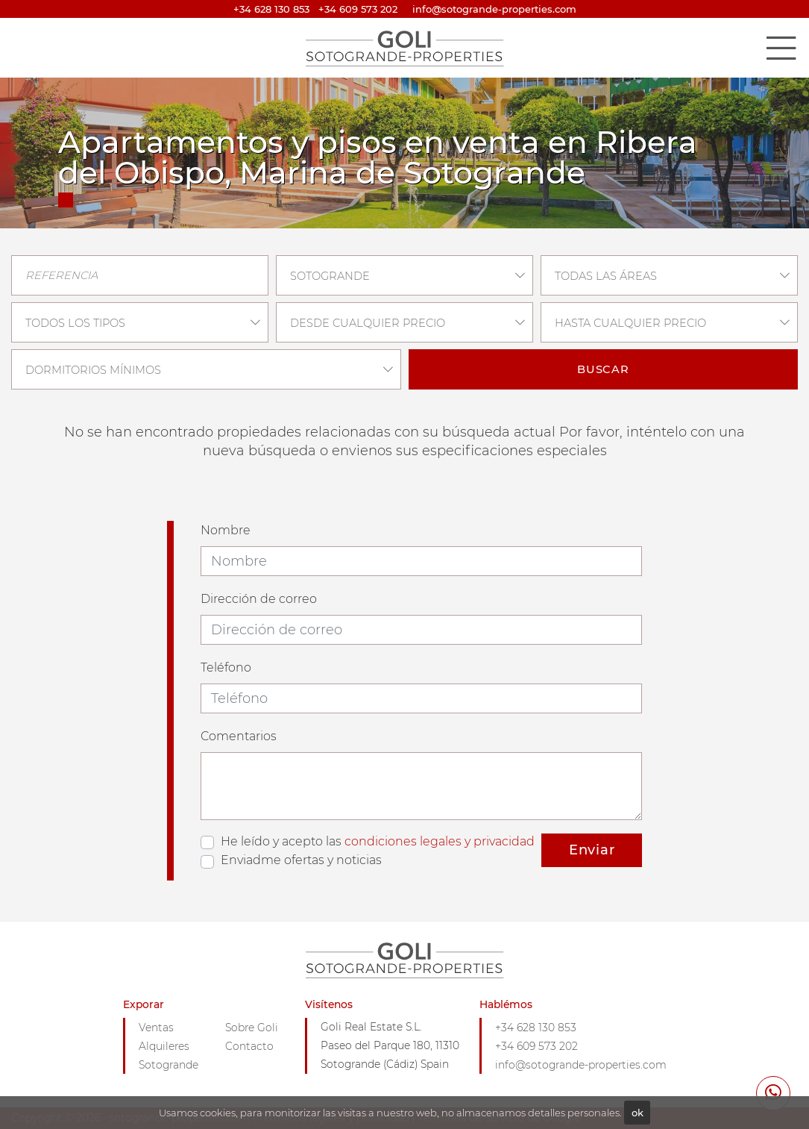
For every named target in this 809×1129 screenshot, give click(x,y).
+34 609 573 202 (357, 9)
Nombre (226, 530)
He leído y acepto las (378, 841)
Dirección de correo (259, 599)
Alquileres (164, 1046)
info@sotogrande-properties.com (581, 1065)
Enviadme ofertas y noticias (301, 860)
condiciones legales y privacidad (439, 841)
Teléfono (226, 667)
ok (637, 1113)
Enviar (592, 850)
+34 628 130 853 (271, 9)
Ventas (156, 1027)
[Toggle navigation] (781, 48)
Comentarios (239, 736)
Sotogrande (168, 1065)
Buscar (603, 369)
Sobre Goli (251, 1027)
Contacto (249, 1046)
